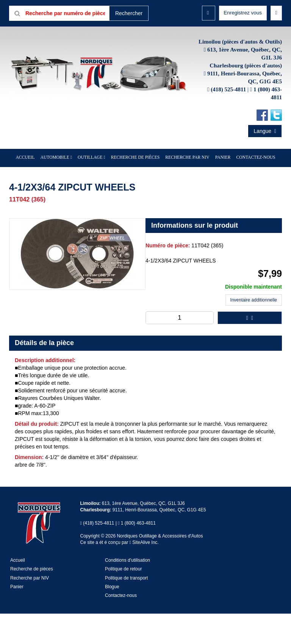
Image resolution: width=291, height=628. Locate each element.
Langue (264, 146)
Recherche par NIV (185, 172)
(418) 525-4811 (228, 105)
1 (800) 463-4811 (138, 537)
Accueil (34, 172)
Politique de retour (123, 583)
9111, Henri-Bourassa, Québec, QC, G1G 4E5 (159, 524)
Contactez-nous (247, 172)
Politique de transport (126, 592)
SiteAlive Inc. (144, 556)
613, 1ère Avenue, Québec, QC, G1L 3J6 (143, 517)
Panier (16, 601)
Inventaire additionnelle (253, 314)
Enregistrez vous (242, 13)
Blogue (112, 601)
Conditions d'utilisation (127, 575)
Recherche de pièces (136, 172)
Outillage (93, 172)
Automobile (61, 172)
